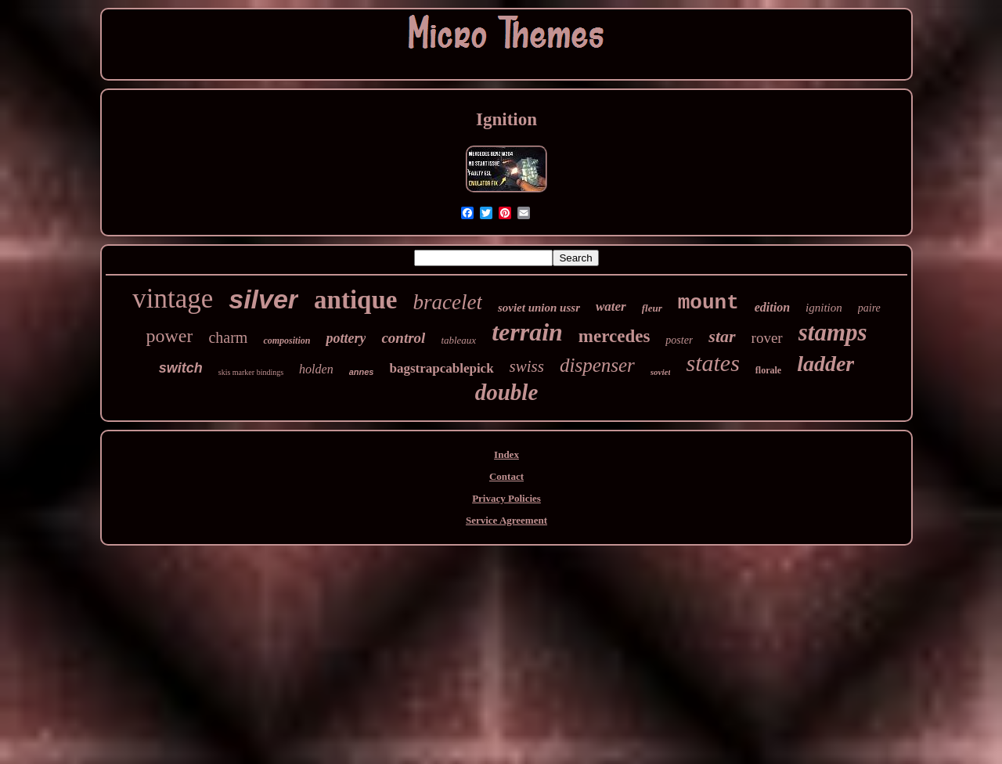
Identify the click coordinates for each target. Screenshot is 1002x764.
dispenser (597, 365)
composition (286, 340)
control (403, 338)
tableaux (458, 340)
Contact (506, 476)
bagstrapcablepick (441, 368)
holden (316, 369)
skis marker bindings (250, 372)
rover (767, 338)
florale (768, 370)
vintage (172, 298)
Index (506, 454)
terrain (527, 332)
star (721, 336)
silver (263, 299)
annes (361, 372)
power (169, 336)
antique (355, 300)
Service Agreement (506, 520)
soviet (661, 372)
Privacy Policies (506, 498)
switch (181, 368)
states (712, 363)
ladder (825, 363)
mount (708, 303)
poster (679, 340)
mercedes (614, 336)
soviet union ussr (539, 307)
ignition (824, 307)
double (507, 392)
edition (772, 307)
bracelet (447, 302)
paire (869, 308)
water (611, 306)
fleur (652, 308)
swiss (527, 366)
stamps (832, 332)
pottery (346, 338)
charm (227, 337)
